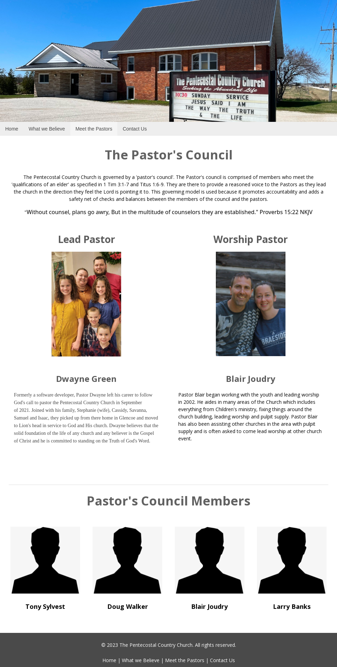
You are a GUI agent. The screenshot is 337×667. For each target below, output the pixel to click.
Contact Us (222, 660)
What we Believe (140, 660)
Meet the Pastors (184, 660)
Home (109, 660)
